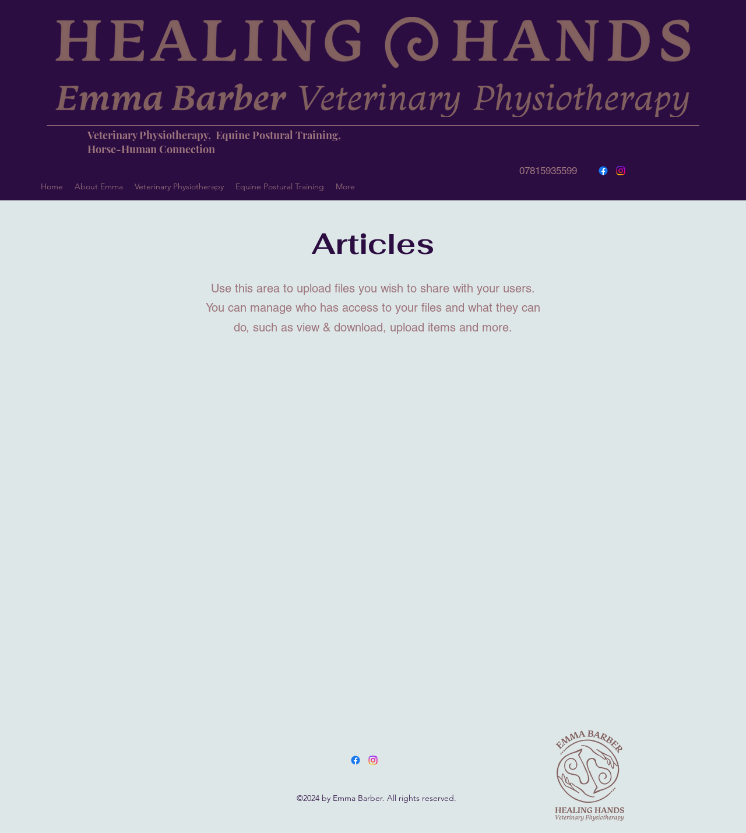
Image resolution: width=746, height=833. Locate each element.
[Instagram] (621, 171)
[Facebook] (603, 171)
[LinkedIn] (373, 760)
